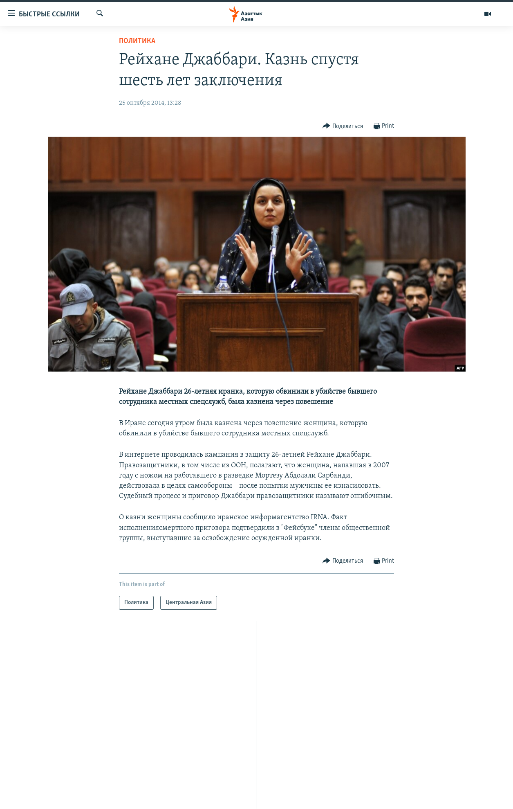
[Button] (343, 126)
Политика (137, 41)
